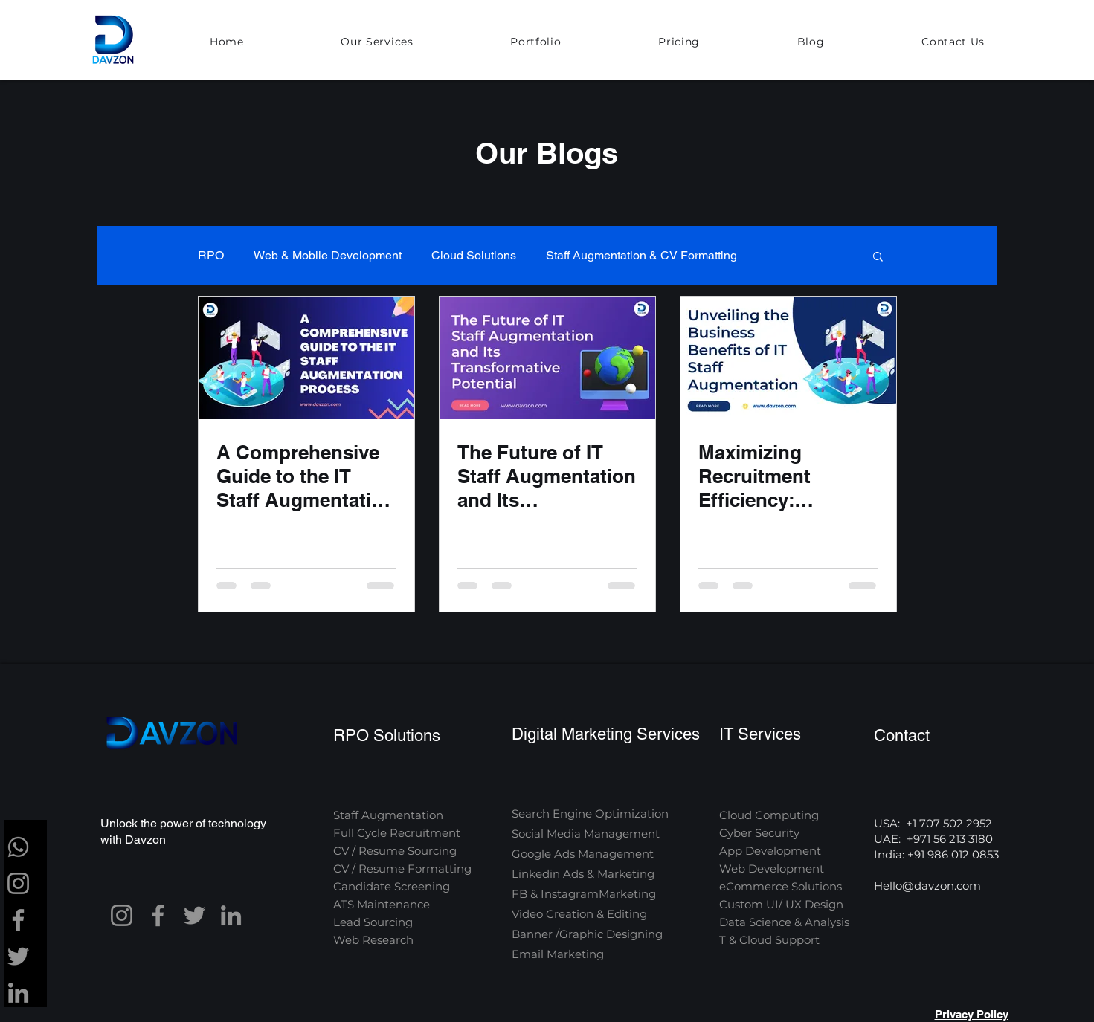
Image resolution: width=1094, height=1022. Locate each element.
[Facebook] (18, 919)
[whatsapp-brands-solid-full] (18, 846)
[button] (377, 42)
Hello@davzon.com (927, 886)
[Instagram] (18, 883)
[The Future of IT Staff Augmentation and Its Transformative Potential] (547, 358)
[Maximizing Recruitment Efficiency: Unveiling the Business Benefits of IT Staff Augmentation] (788, 358)
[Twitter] (18, 956)
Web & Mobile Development (328, 255)
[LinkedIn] (18, 992)
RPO (211, 255)
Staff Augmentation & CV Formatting (641, 255)
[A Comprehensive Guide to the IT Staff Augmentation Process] (306, 358)
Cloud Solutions (473, 255)
